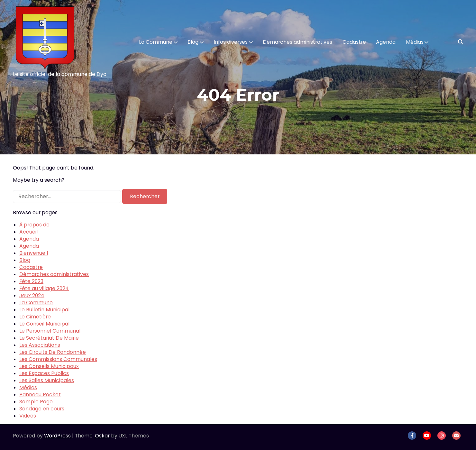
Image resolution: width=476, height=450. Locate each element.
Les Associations (39, 345)
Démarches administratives (297, 42)
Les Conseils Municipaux (49, 366)
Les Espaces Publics (44, 373)
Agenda (386, 42)
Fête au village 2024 (44, 288)
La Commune (155, 42)
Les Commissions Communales (58, 359)
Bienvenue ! (33, 253)
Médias (415, 42)
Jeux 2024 (31, 295)
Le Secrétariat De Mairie (49, 338)
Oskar (102, 435)
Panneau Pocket (40, 394)
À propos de (34, 224)
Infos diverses (231, 42)
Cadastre (354, 42)
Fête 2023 (31, 281)
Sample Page (36, 401)
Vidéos (27, 415)
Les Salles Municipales (46, 380)
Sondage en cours (41, 408)
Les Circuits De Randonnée (52, 352)
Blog (193, 42)
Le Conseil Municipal (44, 323)
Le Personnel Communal (49, 330)
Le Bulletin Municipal (44, 309)
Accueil (28, 231)
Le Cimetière (35, 316)
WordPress (57, 435)
